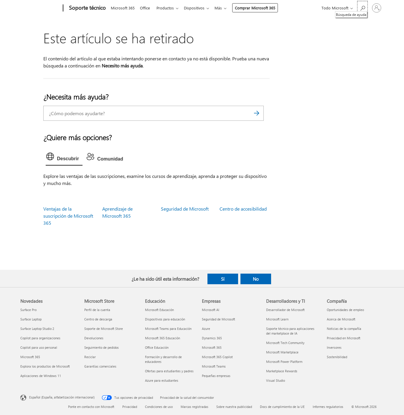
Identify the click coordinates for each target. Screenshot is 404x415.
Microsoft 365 (123, 7)
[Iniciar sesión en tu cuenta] (377, 8)
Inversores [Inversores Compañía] (334, 347)
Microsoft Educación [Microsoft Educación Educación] (159, 309)
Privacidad (129, 406)
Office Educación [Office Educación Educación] (157, 347)
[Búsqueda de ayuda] (362, 7)
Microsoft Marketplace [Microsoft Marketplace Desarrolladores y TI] (282, 352)
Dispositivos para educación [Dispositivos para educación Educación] (165, 319)
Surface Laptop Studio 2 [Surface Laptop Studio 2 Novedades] (37, 328)
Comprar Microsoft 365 (260, 7)
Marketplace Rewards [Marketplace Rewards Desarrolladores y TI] (281, 371)
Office (146, 7)
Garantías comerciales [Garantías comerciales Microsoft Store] (100, 366)
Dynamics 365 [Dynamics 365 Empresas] (212, 338)
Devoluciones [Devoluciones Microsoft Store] (93, 338)
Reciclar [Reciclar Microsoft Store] (90, 357)
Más (223, 7)
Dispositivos (197, 7)
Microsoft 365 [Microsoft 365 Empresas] (212, 347)
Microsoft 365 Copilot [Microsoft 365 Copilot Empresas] (217, 357)
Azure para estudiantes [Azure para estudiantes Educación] (161, 380)
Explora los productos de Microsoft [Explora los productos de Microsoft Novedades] (45, 366)
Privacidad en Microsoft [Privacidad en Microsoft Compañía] (343, 338)
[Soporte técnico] (87, 8)
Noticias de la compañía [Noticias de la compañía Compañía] (344, 328)
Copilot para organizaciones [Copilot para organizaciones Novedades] (40, 338)
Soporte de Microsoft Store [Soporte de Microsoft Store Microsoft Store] (103, 328)
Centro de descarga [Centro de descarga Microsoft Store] (98, 319)
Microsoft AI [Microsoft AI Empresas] (210, 309)
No (256, 279)
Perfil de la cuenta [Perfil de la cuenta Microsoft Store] (97, 309)
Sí (223, 279)
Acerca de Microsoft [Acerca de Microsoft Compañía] (341, 319)
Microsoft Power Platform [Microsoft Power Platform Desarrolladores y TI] (284, 361)
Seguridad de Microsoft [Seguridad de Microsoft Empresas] (218, 319)
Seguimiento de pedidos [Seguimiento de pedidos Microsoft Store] (101, 347)
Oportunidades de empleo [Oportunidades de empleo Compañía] (345, 309)
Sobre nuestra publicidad (234, 406)
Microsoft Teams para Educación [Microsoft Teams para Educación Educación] (168, 328)
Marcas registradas (194, 406)
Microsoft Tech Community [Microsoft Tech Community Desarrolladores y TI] (285, 342)
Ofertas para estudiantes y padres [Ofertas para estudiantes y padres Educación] (169, 371)
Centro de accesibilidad (243, 209)
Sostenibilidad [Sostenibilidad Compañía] (337, 357)
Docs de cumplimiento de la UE (282, 406)
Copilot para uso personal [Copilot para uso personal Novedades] (38, 347)
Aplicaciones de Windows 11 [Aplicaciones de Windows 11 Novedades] (40, 375)
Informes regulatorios (328, 406)
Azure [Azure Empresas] (206, 328)
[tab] (64, 158)
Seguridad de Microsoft (185, 209)
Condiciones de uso (159, 406)
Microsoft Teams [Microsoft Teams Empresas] (214, 366)
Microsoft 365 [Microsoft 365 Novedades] (30, 357)
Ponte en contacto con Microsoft (91, 406)
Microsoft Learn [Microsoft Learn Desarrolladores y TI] (277, 319)
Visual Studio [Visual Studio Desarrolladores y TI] (275, 380)
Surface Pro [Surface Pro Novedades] (28, 309)
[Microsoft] (40, 8)
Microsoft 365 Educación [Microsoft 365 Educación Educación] (162, 338)
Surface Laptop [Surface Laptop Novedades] (31, 319)
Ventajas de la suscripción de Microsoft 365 (68, 216)
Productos (167, 7)
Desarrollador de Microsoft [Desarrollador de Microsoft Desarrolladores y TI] (285, 309)
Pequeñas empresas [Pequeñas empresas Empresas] (216, 375)
